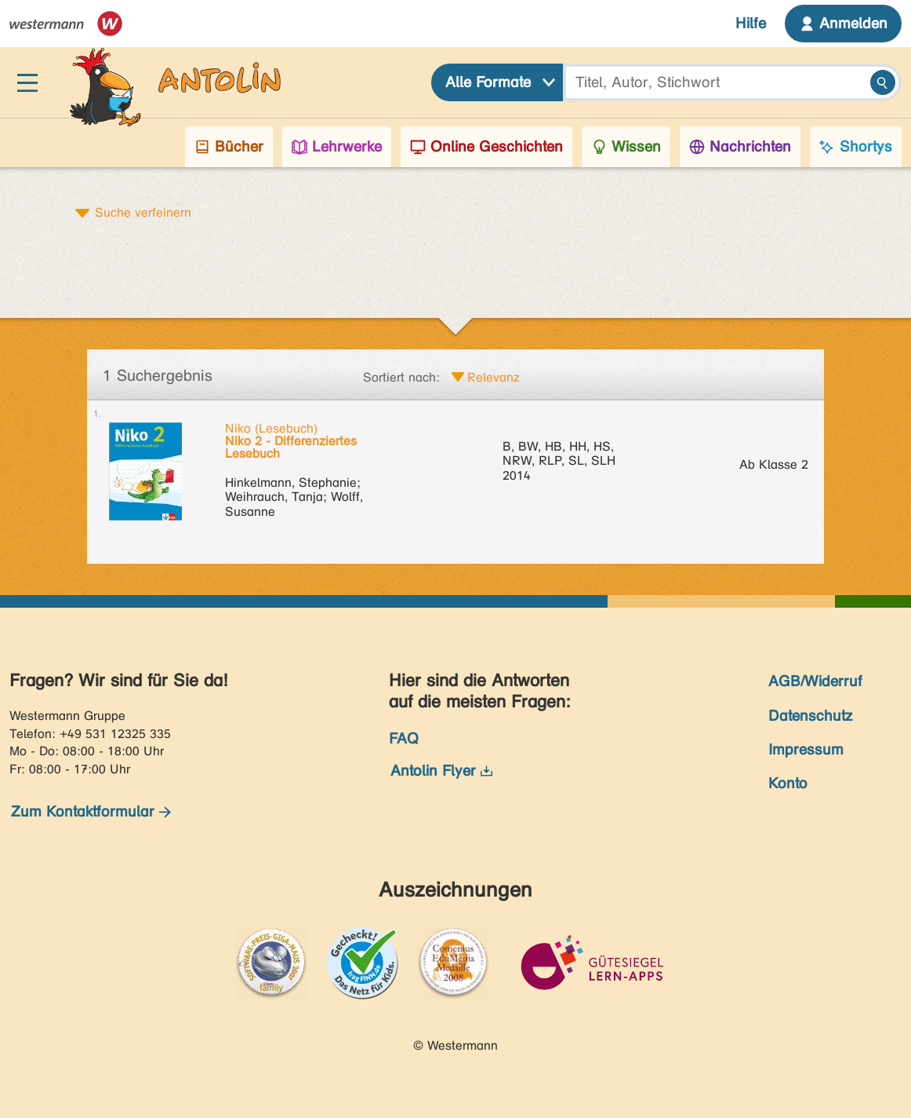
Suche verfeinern (143, 212)
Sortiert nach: (401, 377)
